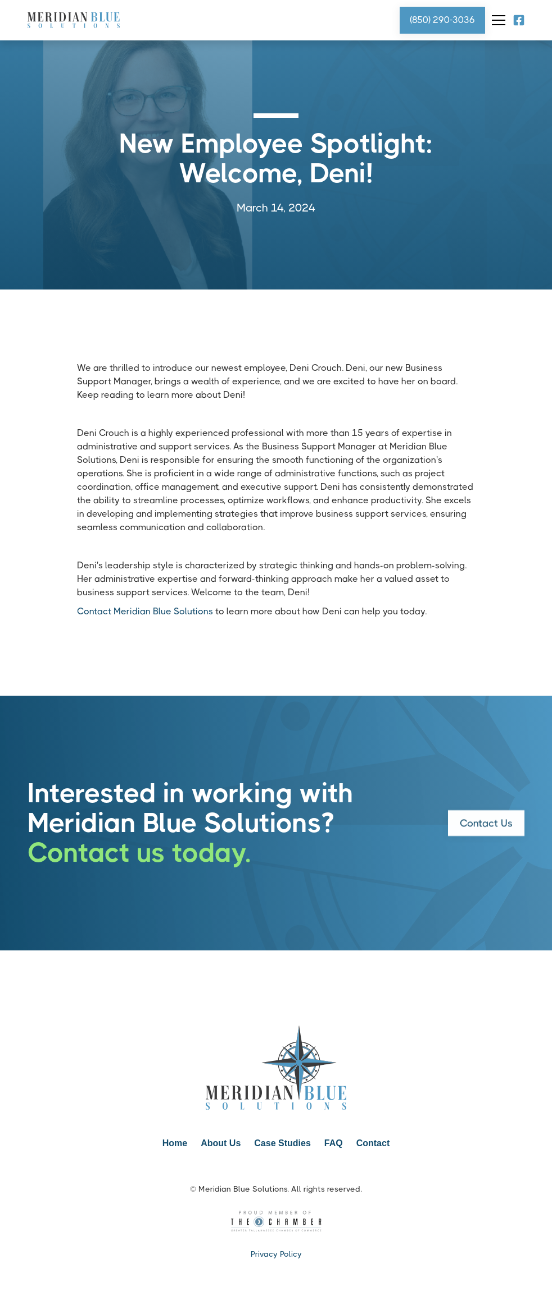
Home (174, 1143)
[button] (496, 20)
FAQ (333, 1143)
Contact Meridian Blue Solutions (145, 611)
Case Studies (282, 1143)
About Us (221, 1143)
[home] (74, 20)
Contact (373, 1143)
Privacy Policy (276, 1253)
